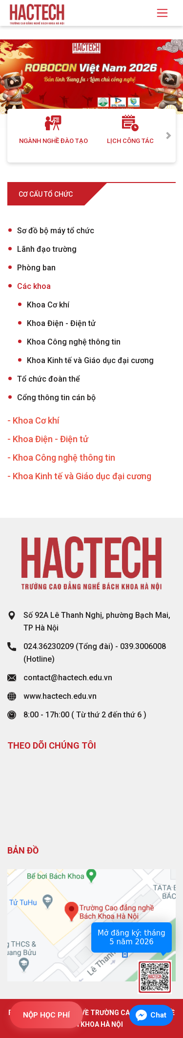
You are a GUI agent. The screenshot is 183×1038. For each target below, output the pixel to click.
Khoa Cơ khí (48, 304)
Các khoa (34, 286)
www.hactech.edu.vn (60, 696)
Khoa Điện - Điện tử (61, 323)
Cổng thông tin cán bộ (56, 397)
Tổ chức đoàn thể (48, 379)
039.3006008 (143, 646)
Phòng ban (36, 267)
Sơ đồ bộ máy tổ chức (55, 230)
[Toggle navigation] (162, 13)
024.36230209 (48, 646)
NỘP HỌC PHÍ (46, 1015)
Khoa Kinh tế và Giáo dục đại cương (90, 360)
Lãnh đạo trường (47, 249)
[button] (13, 77)
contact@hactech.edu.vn (67, 677)
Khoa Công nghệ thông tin (74, 341)
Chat (158, 1015)
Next (168, 136)
